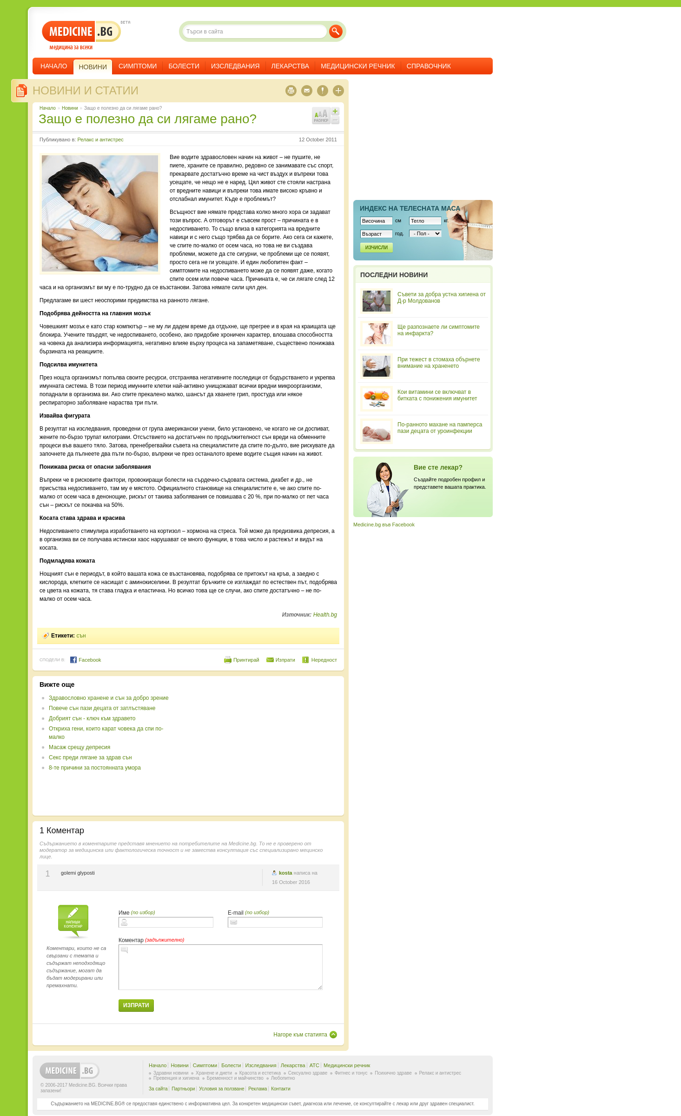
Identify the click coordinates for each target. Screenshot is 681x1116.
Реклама (257, 1088)
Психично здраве (393, 1073)
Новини (70, 108)
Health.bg (325, 614)
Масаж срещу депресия (79, 747)
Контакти (281, 1088)
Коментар (131, 940)
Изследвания (235, 66)
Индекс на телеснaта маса (410, 208)
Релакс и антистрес (100, 139)
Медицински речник (358, 66)
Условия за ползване (221, 1088)
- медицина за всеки (81, 35)
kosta (285, 873)
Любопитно (283, 1078)
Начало (53, 66)
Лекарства (290, 66)
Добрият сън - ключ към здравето (92, 718)
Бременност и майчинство (235, 1078)
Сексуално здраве (308, 1073)
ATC (314, 1065)
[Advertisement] (261, 746)
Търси (336, 31)
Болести (183, 66)
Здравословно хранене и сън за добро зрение (109, 698)
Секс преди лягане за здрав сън (90, 757)
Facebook (85, 660)
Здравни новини (170, 1073)
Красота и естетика (260, 1073)
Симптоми (138, 66)
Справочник (429, 66)
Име (124, 913)
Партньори (183, 1088)
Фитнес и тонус (351, 1073)
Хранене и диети (214, 1073)
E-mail (236, 913)
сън (81, 635)
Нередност (324, 660)
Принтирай (246, 660)
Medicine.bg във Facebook (384, 524)
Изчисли (376, 247)
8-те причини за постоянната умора (95, 767)
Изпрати (285, 660)
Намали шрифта (335, 120)
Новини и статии (86, 90)
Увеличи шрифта (335, 111)
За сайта (158, 1088)
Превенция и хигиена (176, 1078)
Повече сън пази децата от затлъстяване (102, 708)
